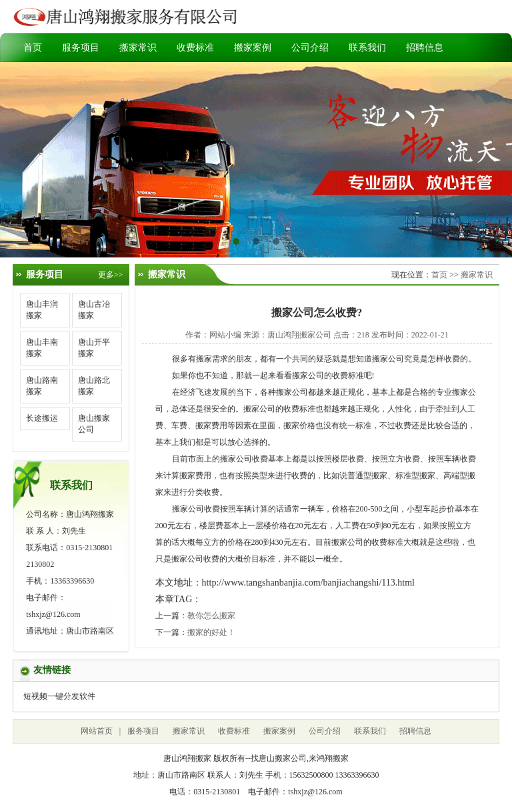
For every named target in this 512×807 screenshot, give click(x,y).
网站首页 (97, 731)
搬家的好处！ (211, 632)
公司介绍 (310, 48)
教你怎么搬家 (211, 615)
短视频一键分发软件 (59, 696)
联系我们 (367, 48)
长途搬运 (42, 418)
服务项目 (80, 48)
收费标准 (195, 48)
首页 (32, 48)
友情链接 (52, 670)
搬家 (204, 358)
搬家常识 (138, 48)
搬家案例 (252, 48)
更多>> (110, 274)
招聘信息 (424, 48)
